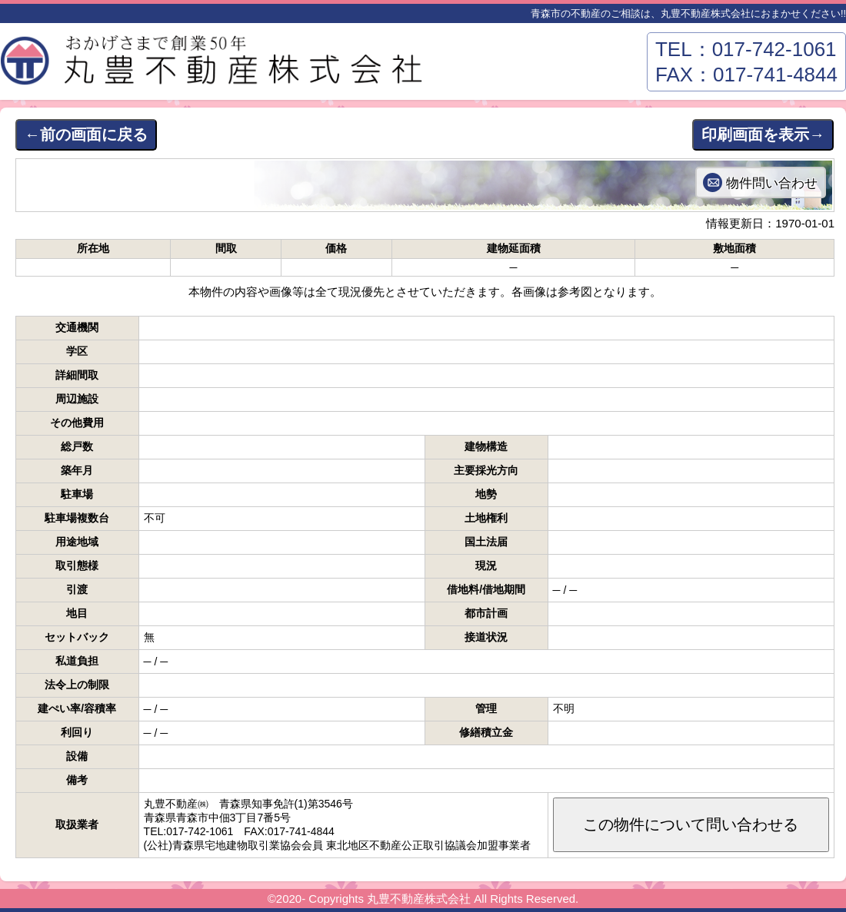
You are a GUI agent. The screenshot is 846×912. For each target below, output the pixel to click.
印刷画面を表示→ (762, 134)
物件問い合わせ (772, 183)
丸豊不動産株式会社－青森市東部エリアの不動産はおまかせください (215, 65)
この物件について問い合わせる (690, 824)
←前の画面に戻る (86, 134)
